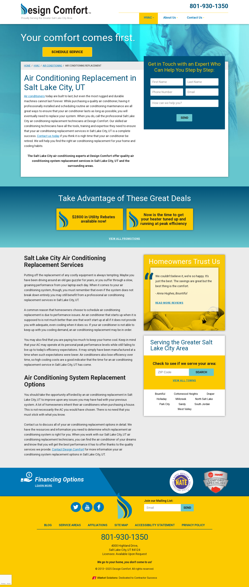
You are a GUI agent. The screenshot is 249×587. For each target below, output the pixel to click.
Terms (9, 583)
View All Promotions (124, 238)
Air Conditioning (52, 66)
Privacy (3, 583)
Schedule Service (67, 52)
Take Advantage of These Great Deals (124, 198)
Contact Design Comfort (68, 449)
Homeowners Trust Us (184, 261)
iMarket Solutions (107, 577)
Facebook (99, 507)
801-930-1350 (209, 6)
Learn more (43, 485)
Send (184, 117)
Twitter (76, 507)
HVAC (37, 66)
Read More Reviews (169, 302)
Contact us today (48, 136)
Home (27, 65)
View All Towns (184, 380)
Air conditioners (34, 96)
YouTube (87, 507)
